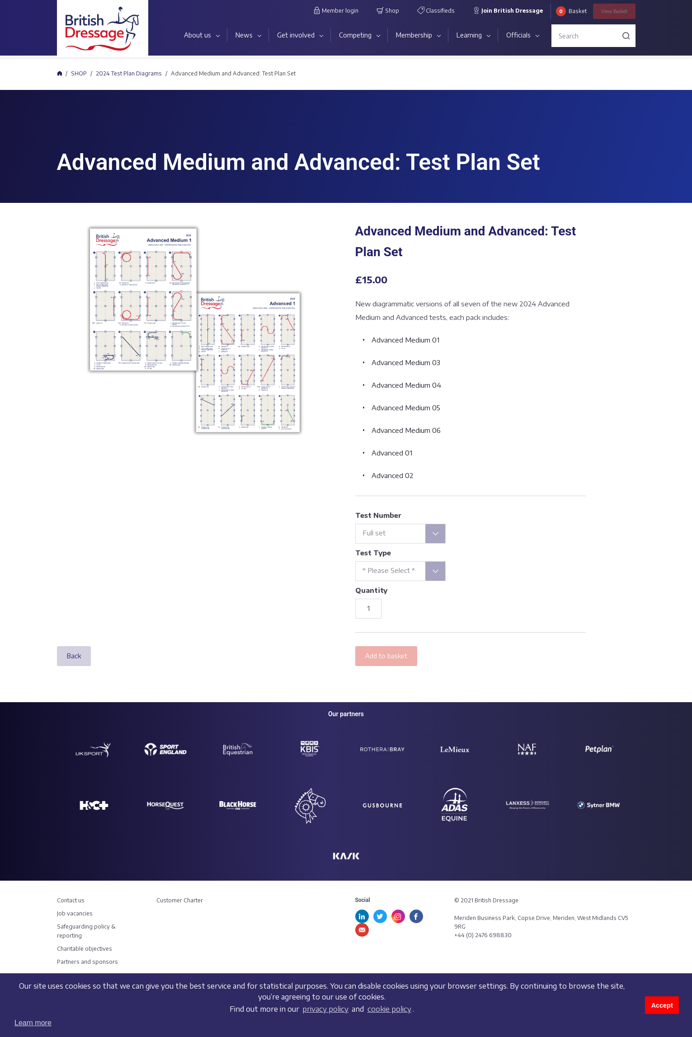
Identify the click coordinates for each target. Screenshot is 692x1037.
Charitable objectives (84, 948)
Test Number (378, 515)
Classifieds (436, 10)
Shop (388, 10)
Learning (469, 35)
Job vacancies (75, 913)
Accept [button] (662, 1005)
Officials (518, 35)
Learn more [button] (33, 1023)
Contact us (71, 900)
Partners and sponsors (87, 961)
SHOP (79, 73)
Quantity (371, 590)
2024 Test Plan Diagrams (129, 73)
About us (197, 35)
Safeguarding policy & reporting (86, 930)
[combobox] (400, 534)
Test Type (373, 553)
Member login (335, 10)
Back (74, 656)
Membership (414, 35)
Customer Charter (179, 900)
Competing (355, 35)
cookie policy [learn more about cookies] (389, 1009)
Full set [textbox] (374, 533)
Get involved (296, 35)
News (244, 35)
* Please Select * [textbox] (388, 570)
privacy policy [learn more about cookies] (325, 1009)
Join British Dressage (508, 10)
